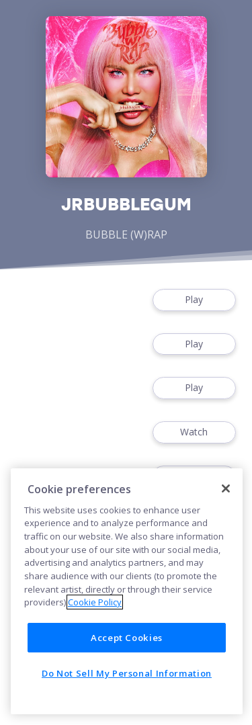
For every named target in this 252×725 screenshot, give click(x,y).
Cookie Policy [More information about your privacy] (95, 602)
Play (194, 300)
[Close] (226, 488)
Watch (194, 432)
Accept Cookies (127, 638)
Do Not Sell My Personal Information (127, 673)
